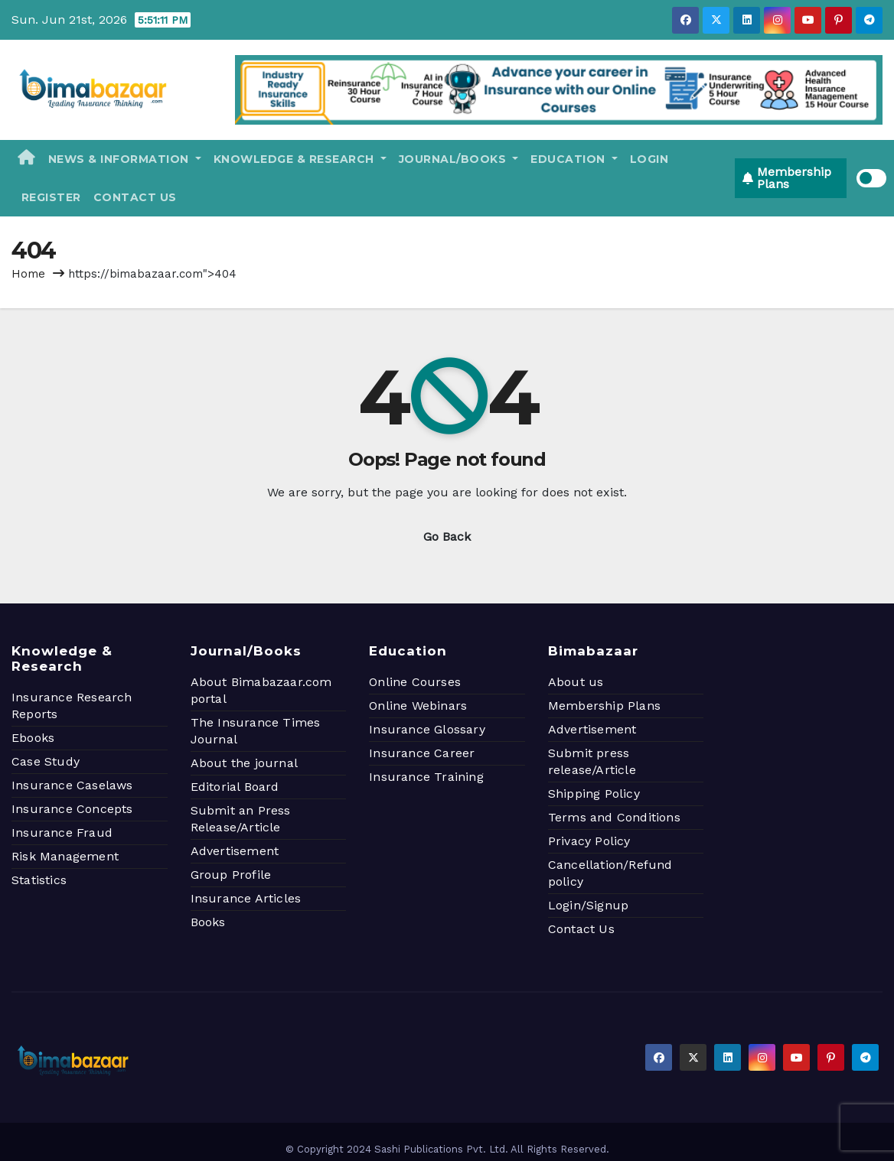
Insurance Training (426, 776)
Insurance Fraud (62, 832)
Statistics (39, 880)
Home (28, 274)
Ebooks (32, 737)
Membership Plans (604, 705)
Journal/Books (459, 159)
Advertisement (235, 851)
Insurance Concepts (72, 809)
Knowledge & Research (300, 159)
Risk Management (65, 856)
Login (649, 159)
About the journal (244, 763)
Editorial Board (235, 786)
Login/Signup (588, 905)
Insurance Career (422, 753)
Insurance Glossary (427, 729)
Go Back (447, 536)
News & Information (124, 159)
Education (574, 159)
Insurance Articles (246, 898)
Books (208, 922)
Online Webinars (418, 705)
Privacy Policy (589, 841)
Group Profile (231, 874)
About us (576, 682)
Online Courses (415, 682)
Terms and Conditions (614, 817)
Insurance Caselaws (72, 785)
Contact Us (135, 197)
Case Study (45, 761)
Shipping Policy (594, 793)
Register (49, 197)
